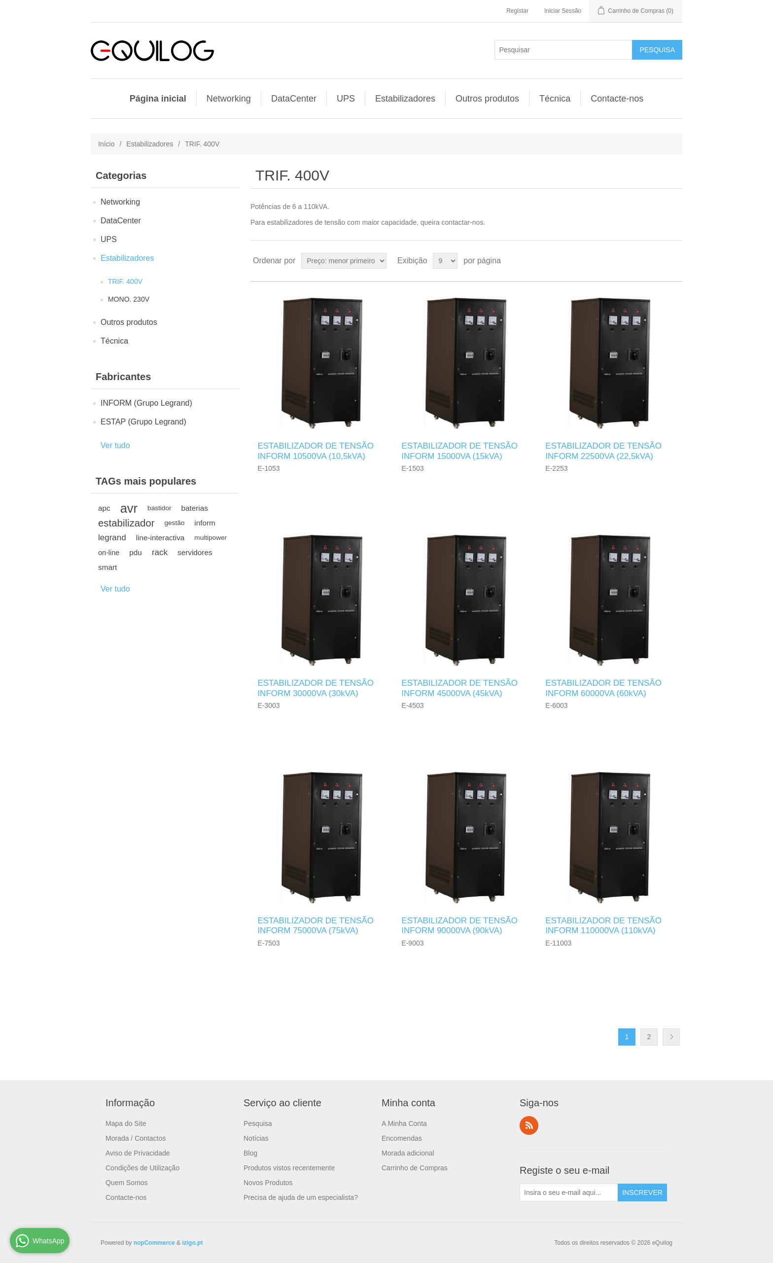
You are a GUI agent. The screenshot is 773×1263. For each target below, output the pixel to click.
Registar (517, 10)
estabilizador (126, 523)
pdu (135, 552)
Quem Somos (126, 1183)
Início (106, 144)
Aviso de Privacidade (137, 1153)
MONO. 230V (128, 299)
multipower (210, 537)
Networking (229, 99)
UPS (346, 99)
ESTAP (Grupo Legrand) (143, 422)
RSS (529, 1125)
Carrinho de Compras (415, 1168)
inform (204, 523)
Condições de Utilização (142, 1168)
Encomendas (402, 1138)
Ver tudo (115, 445)
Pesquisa (258, 1123)
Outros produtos (487, 99)
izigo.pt (192, 1242)
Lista (674, 261)
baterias (194, 508)
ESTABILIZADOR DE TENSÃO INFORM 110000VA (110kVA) (603, 925)
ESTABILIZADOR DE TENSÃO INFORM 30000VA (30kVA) (315, 688)
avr (129, 508)
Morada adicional (408, 1153)
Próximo (671, 1037)
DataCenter (293, 99)
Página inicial (158, 99)
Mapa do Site (125, 1123)
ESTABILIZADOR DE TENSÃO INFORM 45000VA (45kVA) (459, 688)
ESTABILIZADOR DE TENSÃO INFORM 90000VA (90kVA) (459, 925)
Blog (250, 1153)
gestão (174, 522)
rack (160, 552)
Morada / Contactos (135, 1138)
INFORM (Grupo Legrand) (146, 403)
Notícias (256, 1138)
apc (104, 508)
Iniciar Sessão (562, 10)
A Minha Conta (404, 1123)
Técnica (554, 99)
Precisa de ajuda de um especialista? (301, 1197)
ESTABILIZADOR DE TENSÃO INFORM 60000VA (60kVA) (603, 688)
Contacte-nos (617, 99)
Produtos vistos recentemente (289, 1168)
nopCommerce (154, 1242)
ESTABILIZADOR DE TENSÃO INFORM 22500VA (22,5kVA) (603, 450)
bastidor (159, 508)
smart (107, 567)
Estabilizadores (405, 99)
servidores (194, 552)
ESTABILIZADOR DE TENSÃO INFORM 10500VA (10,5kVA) (315, 450)
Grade (656, 261)
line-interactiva (160, 537)
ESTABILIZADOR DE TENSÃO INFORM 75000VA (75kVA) (315, 925)
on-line (108, 553)
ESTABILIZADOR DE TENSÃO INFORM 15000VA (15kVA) (459, 450)
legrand (112, 537)
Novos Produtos (268, 1183)
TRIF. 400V (125, 281)
